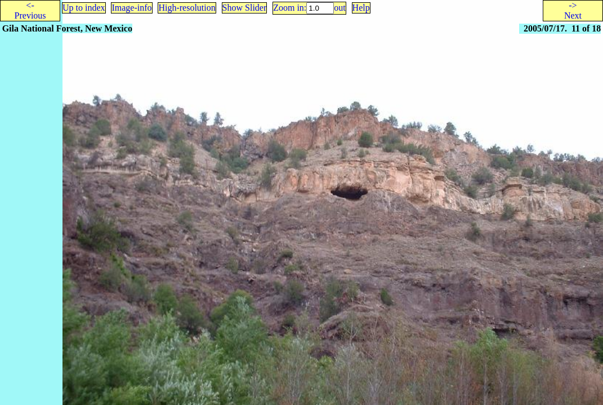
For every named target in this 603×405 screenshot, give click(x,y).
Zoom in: (289, 7)
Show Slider (244, 7)
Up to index (83, 7)
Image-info (131, 7)
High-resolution (186, 7)
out (339, 7)
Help (361, 7)
